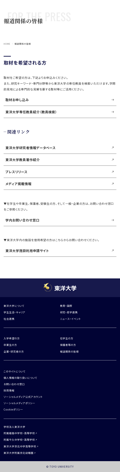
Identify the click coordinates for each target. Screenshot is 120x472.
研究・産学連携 (69, 312)
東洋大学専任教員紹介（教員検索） (31, 111)
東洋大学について (14, 306)
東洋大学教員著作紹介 (22, 159)
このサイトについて (15, 371)
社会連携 (9, 319)
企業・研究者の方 (14, 351)
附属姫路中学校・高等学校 (19, 433)
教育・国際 (66, 306)
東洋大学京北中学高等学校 (20, 446)
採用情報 (9, 390)
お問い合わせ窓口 (14, 384)
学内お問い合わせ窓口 (22, 220)
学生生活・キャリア (14, 312)
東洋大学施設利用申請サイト (27, 250)
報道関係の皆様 (69, 351)
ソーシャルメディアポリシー (19, 403)
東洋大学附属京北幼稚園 (18, 453)
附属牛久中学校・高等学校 (19, 439)
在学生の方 (66, 338)
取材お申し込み (17, 99)
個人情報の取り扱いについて (20, 378)
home (7, 43)
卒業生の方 (10, 345)
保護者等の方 (68, 345)
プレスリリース (16, 171)
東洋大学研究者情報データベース (30, 147)
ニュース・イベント (70, 319)
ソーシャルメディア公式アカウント (23, 397)
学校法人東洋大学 (14, 427)
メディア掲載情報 (18, 183)
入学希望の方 (12, 338)
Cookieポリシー (13, 409)
